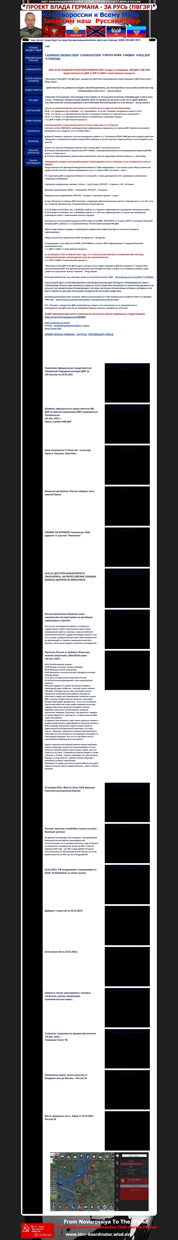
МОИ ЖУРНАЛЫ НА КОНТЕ (57, 323)
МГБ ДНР (144, 55)
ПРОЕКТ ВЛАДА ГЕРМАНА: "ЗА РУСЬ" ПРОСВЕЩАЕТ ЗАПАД (79, 334)
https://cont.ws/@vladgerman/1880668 (65, 317)
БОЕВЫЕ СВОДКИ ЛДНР (63, 55)
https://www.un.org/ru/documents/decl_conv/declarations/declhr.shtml (87, 300)
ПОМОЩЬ (54, 58)
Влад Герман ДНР (53, 329)
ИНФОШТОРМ (92, 55)
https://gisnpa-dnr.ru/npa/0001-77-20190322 (134, 277)
